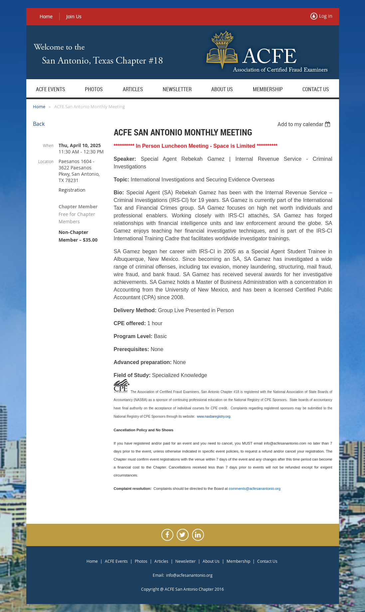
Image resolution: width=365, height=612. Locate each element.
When (48, 145)
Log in (325, 16)
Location (46, 161)
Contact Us (267, 561)
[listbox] (304, 124)
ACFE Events (116, 561)
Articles (161, 561)
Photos (141, 561)
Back (39, 123)
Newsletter (185, 561)
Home (46, 16)
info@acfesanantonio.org (189, 575)
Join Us (74, 16)
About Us (211, 561)
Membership (238, 561)
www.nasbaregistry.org (213, 416)
